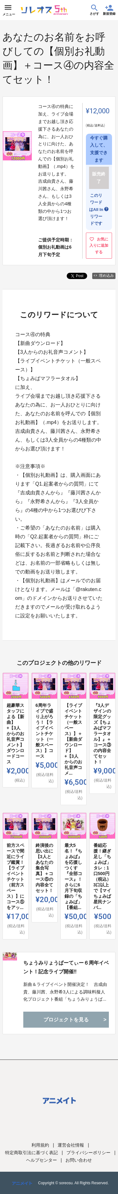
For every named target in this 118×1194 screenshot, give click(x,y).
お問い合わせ (78, 1160)
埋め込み (104, 275)
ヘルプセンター (41, 1160)
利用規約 (40, 1145)
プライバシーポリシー (88, 1152)
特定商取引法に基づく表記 (31, 1152)
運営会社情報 (71, 1145)
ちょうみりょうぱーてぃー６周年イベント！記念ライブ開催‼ (66, 967)
